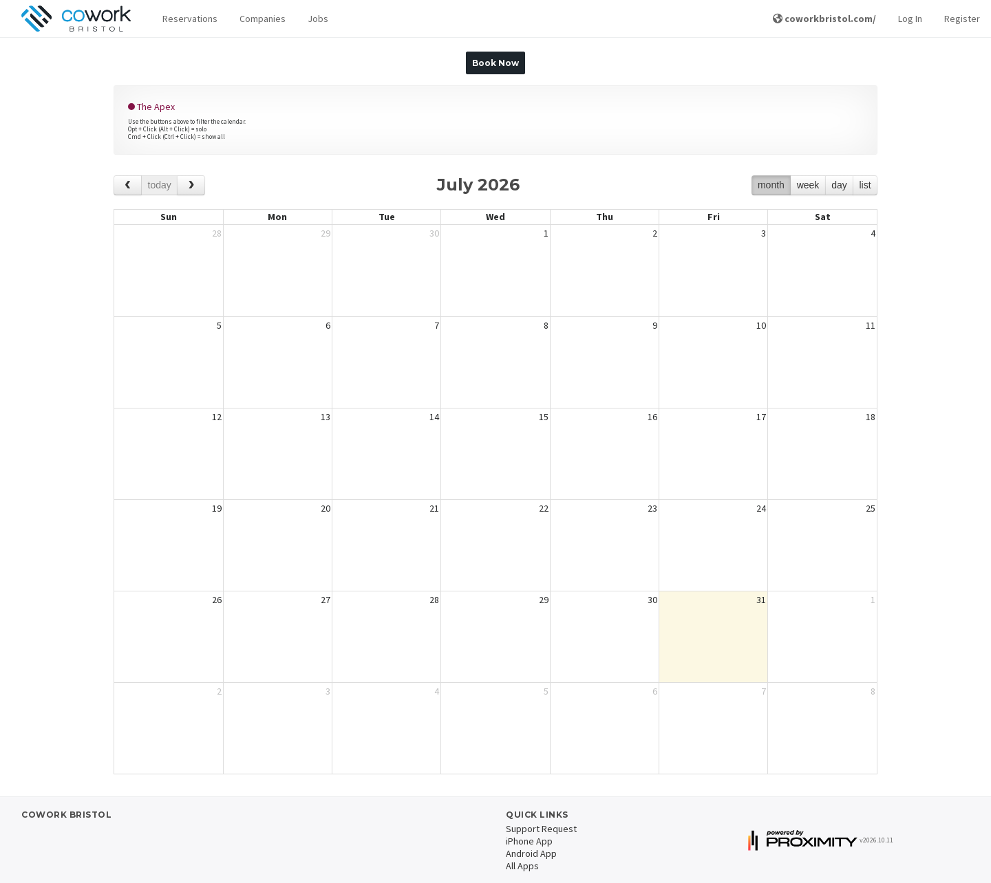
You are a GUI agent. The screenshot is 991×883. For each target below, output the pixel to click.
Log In (910, 18)
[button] (189, 19)
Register (962, 18)
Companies (262, 18)
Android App (531, 853)
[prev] (128, 185)
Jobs (318, 18)
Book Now (495, 63)
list (865, 184)
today (159, 184)
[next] (191, 185)
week (808, 184)
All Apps (522, 866)
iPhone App (529, 841)
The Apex (151, 106)
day (839, 184)
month (771, 184)
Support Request (541, 828)
